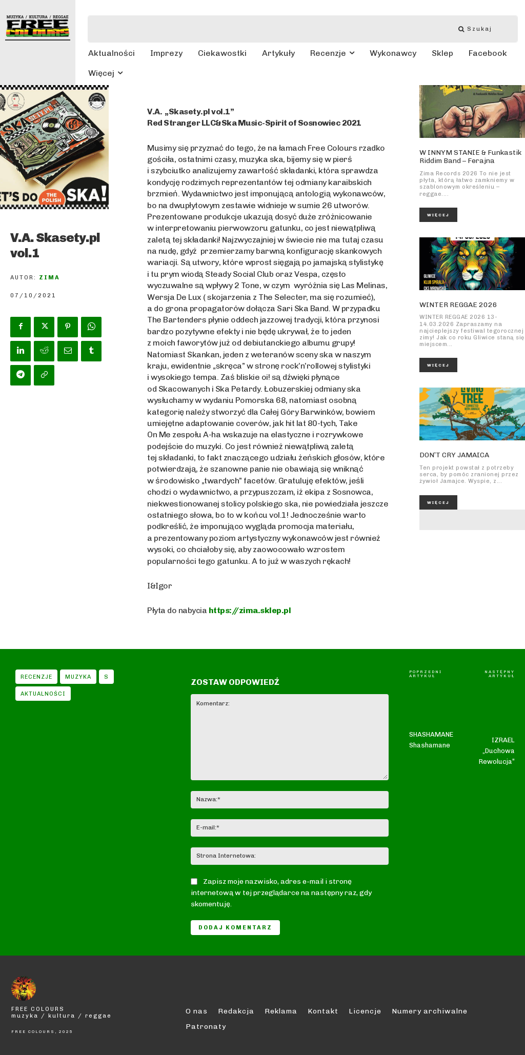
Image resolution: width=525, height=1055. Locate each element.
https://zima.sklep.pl (250, 610)
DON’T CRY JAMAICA (451, 453)
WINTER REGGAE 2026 (454, 303)
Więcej (438, 213)
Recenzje (36, 676)
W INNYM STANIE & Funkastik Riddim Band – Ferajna (465, 156)
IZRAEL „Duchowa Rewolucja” (497, 729)
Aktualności (43, 693)
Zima (49, 277)
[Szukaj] (480, 29)
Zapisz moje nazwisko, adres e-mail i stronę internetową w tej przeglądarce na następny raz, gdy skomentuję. (281, 892)
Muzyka (78, 676)
